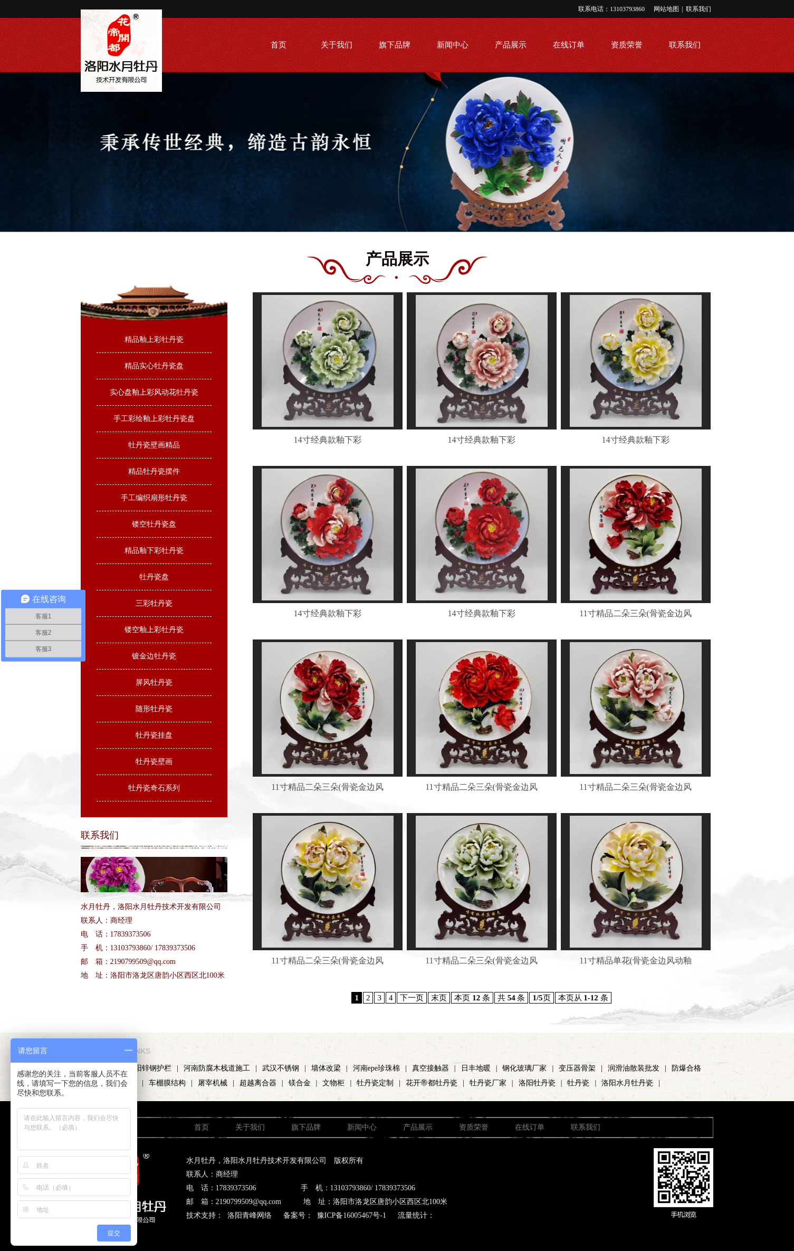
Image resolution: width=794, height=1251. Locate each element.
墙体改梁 (326, 1068)
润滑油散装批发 (633, 1068)
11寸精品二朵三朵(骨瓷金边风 (635, 613)
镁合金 (300, 1083)
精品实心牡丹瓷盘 (154, 366)
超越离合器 (258, 1083)
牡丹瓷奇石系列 (154, 788)
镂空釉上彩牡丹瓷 (154, 630)
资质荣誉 (627, 45)
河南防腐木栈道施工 (217, 1068)
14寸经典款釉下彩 (327, 439)
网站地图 (666, 9)
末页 (439, 998)
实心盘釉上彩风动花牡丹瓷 (154, 392)
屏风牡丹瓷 (154, 682)
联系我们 (698, 9)
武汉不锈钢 (280, 1068)
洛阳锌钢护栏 (149, 1068)
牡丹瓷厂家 (488, 1083)
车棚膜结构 (167, 1083)
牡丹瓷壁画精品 (154, 445)
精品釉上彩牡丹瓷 (154, 339)
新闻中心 (452, 45)
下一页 (412, 998)
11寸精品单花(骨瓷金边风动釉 (635, 960)
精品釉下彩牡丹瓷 (154, 551)
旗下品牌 (394, 45)
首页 (278, 45)
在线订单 (569, 45)
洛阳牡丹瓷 (537, 1083)
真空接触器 (430, 1068)
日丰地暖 (476, 1068)
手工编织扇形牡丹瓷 (154, 498)
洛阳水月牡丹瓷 (627, 1083)
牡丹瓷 (578, 1083)
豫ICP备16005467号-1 (351, 1215)
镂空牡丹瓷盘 (154, 524)
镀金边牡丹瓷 (154, 656)
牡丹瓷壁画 (154, 762)
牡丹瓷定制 (375, 1083)
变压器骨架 (577, 1068)
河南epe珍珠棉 (376, 1068)
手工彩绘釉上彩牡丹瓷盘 (154, 419)
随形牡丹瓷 (154, 709)
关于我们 (336, 45)
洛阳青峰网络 (249, 1215)
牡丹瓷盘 (154, 577)
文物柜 (333, 1083)
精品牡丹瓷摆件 (154, 471)
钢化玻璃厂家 (524, 1068)
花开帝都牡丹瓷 (431, 1083)
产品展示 (511, 45)
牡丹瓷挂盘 (154, 735)
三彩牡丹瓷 (154, 603)
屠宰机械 (212, 1083)
